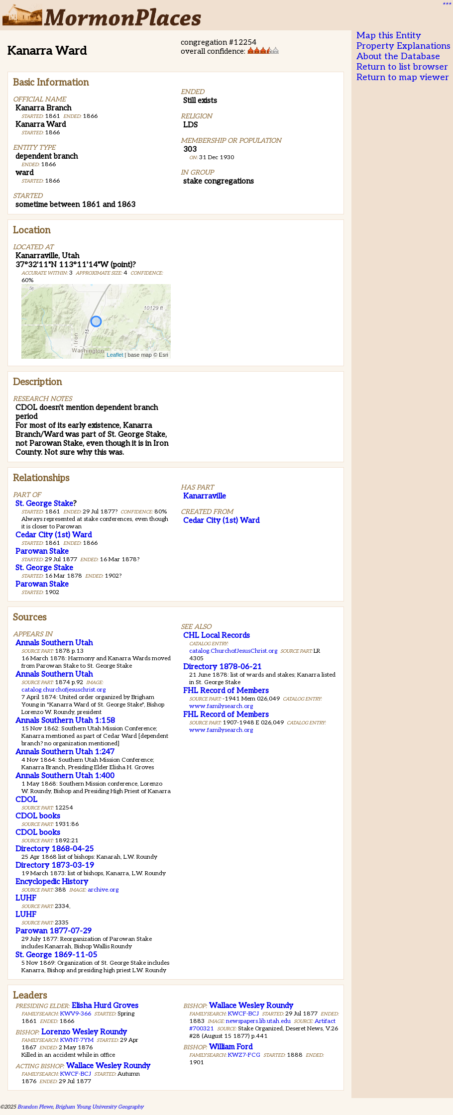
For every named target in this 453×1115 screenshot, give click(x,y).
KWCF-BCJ (75, 1074)
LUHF (25, 898)
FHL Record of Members (226, 690)
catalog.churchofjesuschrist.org (63, 690)
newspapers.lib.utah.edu (258, 1021)
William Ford (230, 1046)
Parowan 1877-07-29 (53, 930)
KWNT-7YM (77, 1040)
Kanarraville (204, 496)
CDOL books (37, 815)
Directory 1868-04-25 (54, 848)
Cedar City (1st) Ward (53, 534)
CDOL (26, 799)
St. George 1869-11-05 (56, 954)
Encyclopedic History (51, 881)
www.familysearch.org (221, 706)
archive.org (103, 890)
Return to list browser (402, 67)
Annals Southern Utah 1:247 (64, 751)
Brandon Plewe (35, 1107)
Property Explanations (403, 46)
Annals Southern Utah (54, 642)
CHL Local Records (216, 635)
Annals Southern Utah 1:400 (64, 775)
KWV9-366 (75, 1013)
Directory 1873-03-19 (54, 865)
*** (446, 5)
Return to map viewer (402, 77)
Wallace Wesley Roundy (108, 1065)
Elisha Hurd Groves (105, 1005)
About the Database (398, 56)
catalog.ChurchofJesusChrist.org (233, 651)
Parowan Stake (42, 551)
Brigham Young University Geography (99, 1107)
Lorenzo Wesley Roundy (84, 1031)
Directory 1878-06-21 (222, 666)
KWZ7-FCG (244, 1055)
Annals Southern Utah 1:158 (65, 720)
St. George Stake (44, 503)
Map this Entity (388, 35)
